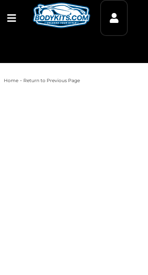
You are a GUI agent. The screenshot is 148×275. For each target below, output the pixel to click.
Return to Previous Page (51, 80)
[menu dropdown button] (11, 18)
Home (11, 80)
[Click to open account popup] (114, 18)
